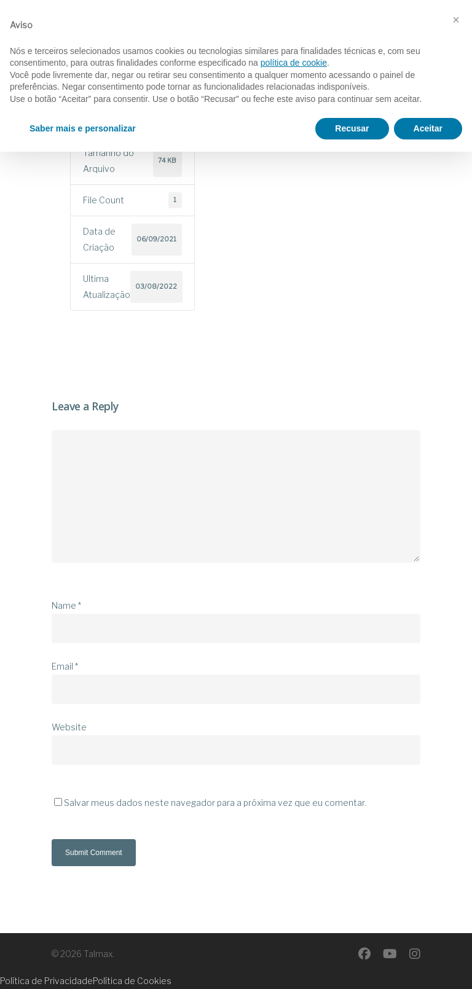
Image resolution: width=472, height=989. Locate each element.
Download (123, 75)
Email (65, 666)
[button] (456, 857)
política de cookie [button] (294, 900)
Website (69, 727)
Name (66, 605)
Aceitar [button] (428, 965)
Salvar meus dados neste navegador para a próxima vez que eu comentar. (215, 802)
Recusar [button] (352, 965)
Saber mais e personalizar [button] (83, 965)
